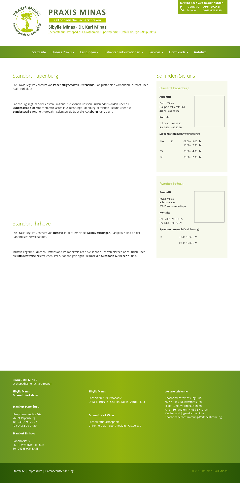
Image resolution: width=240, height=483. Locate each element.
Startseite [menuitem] (39, 52)
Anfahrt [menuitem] (200, 52)
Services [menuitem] (155, 52)
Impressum (35, 471)
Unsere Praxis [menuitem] (61, 52)
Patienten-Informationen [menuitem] (122, 52)
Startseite (19, 471)
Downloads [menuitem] (177, 52)
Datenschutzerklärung (59, 471)
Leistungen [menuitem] (88, 52)
